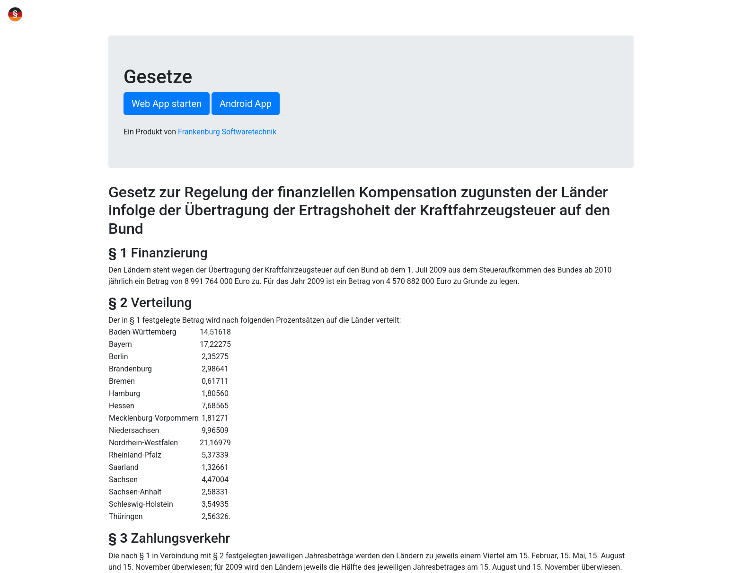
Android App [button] (246, 103)
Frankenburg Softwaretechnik (227, 131)
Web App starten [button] (167, 103)
